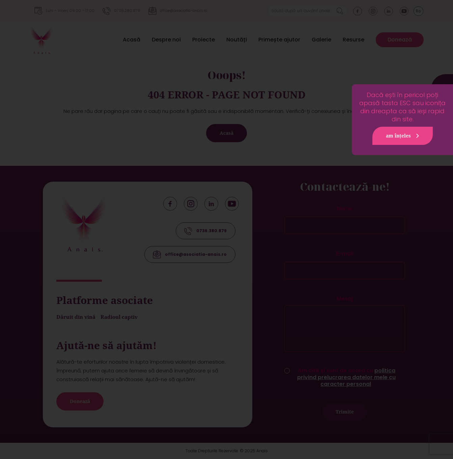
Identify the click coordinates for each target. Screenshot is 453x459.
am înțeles (403, 135)
